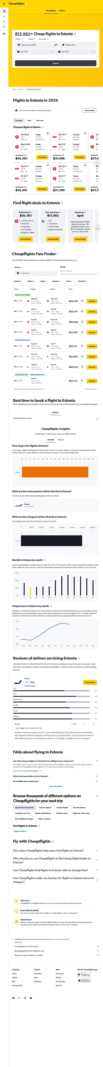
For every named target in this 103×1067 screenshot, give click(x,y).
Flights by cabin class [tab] (81, 813)
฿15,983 (22, 33)
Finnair (27, 678)
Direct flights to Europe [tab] (24, 819)
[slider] (97, 274)
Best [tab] (29, 120)
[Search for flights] (4, 11)
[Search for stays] (4, 16)
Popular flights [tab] (62, 808)
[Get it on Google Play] (84, 977)
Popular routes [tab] (62, 813)
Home (14, 89)
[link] (26, 239)
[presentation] (75, 34)
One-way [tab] (40, 120)
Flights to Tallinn (20, 831)
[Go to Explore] (4, 26)
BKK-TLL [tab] (56, 412)
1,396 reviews (30, 686)
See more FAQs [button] (56, 786)
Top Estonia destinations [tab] (24, 808)
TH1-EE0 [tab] (50, 440)
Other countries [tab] (44, 819)
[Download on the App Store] (84, 983)
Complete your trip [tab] (22, 813)
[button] (4, 3)
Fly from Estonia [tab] (79, 808)
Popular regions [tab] (45, 808)
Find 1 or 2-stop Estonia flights (27, 771)
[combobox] (44, 39)
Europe (21, 89)
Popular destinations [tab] (43, 813)
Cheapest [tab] (19, 120)
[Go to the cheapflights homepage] (18, 4)
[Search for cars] (4, 21)
